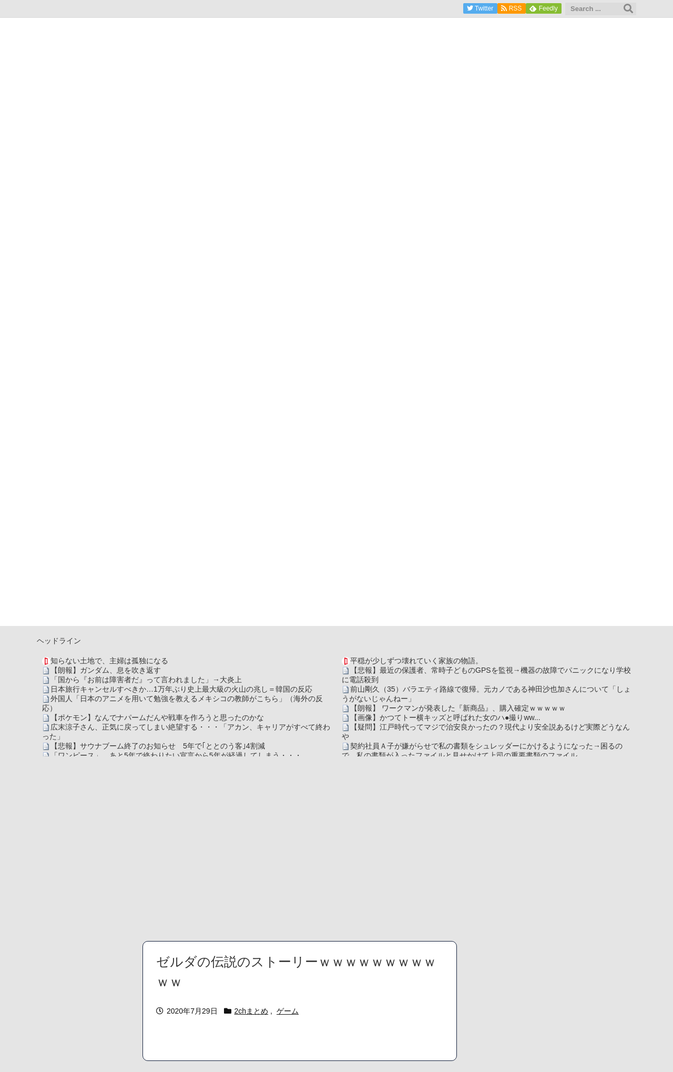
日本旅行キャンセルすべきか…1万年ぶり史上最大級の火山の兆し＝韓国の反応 (181, 689)
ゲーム (288, 1011)
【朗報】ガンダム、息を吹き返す (105, 670)
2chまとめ (251, 1011)
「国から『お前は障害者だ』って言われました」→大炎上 (146, 679)
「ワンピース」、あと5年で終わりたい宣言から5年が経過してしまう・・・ (176, 755)
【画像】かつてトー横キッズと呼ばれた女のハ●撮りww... (445, 717)
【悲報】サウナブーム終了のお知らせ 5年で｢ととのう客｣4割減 (157, 746)
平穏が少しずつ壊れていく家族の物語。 (416, 660)
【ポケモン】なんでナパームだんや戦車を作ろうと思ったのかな (157, 717)
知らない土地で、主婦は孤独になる (109, 660)
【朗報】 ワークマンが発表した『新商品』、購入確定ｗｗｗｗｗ (458, 708)
